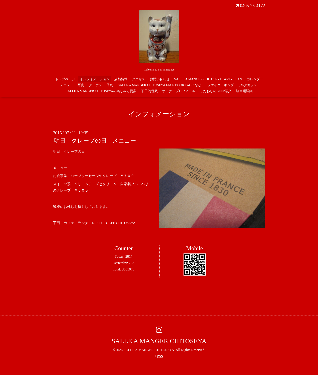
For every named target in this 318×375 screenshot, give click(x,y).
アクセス (138, 79)
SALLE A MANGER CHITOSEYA (159, 341)
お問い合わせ (160, 79)
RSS (160, 356)
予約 (110, 85)
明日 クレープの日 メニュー (95, 140)
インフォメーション (95, 79)
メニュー (66, 85)
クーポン (95, 85)
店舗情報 (120, 79)
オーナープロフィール (178, 91)
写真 (81, 85)
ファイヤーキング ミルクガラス (233, 85)
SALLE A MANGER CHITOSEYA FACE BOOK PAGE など (159, 85)
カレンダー (255, 79)
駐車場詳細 (244, 91)
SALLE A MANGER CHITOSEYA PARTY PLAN (208, 79)
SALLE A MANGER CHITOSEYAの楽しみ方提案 (101, 91)
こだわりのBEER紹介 (215, 91)
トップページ (65, 79)
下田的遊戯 (149, 91)
